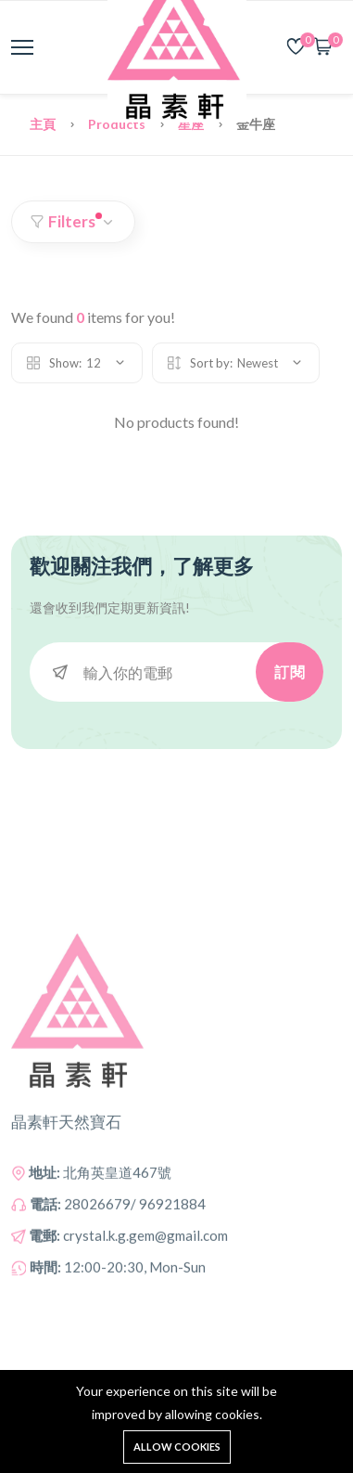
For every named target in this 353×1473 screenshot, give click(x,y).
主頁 (44, 124)
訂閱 (289, 671)
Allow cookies (177, 1447)
